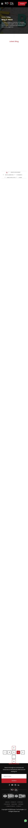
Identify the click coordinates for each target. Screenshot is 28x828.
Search (14, 766)
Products (13, 787)
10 (18, 752)
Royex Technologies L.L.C (19, 794)
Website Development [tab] (15, 341)
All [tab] (7, 341)
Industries (14, 789)
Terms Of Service (11, 791)
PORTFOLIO (20, 787)
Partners (21, 789)
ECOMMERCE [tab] (19, 344)
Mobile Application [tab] (11, 346)
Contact (19, 791)
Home (3, 17)
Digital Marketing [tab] (9, 344)
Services (7, 787)
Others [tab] (20, 346)
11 (22, 752)
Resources (7, 789)
